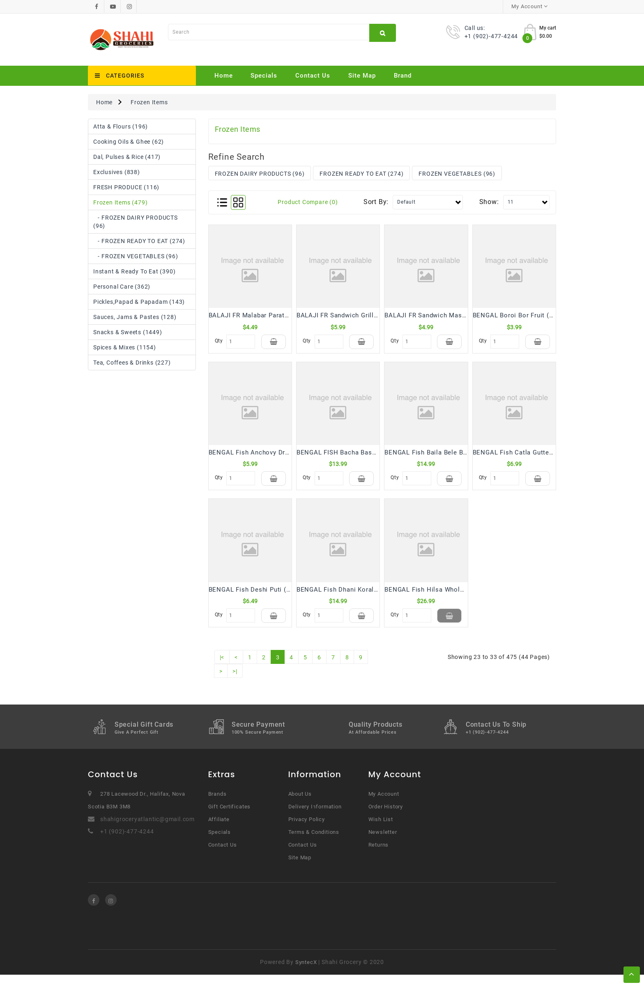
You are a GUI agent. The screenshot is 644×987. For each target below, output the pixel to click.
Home (223, 75)
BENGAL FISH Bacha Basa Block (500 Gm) (361, 456)
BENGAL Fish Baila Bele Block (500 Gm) (445, 456)
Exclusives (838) (116, 172)
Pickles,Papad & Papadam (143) (139, 301)
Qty (219, 341)
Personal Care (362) (121, 286)
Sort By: (376, 202)
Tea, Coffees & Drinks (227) (132, 362)
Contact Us (312, 75)
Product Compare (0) (308, 202)
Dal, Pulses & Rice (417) (127, 157)
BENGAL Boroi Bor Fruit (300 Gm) (524, 315)
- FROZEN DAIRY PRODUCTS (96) (135, 221)
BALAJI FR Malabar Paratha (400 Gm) (265, 315)
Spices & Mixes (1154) (124, 347)
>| (234, 683)
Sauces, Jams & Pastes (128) (135, 317)
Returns (378, 857)
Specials (264, 75)
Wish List (380, 832)
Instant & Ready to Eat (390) (134, 271)
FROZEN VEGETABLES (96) (457, 173)
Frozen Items (149, 102)
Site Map (362, 75)
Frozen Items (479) (120, 202)
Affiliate (219, 832)
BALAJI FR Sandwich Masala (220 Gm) (442, 315)
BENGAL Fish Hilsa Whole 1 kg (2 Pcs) (443, 597)
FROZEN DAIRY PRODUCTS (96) (260, 173)
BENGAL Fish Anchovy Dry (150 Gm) (263, 456)
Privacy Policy (306, 832)
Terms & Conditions (313, 844)
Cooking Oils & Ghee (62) (128, 141)
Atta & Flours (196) (120, 126)
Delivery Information (315, 819)
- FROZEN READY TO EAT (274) (139, 241)
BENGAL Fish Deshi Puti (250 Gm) (260, 597)
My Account (383, 806)
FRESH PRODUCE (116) (126, 187)
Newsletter (382, 844)
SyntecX (306, 974)
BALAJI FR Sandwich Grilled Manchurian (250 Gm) (372, 315)
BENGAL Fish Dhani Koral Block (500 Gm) (360, 597)
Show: (489, 202)
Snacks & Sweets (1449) (127, 332)
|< (222, 669)
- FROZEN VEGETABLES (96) (135, 256)
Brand (403, 75)
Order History (385, 819)
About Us (300, 806)
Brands (217, 806)
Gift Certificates (229, 819)
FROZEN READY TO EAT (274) (361, 173)
